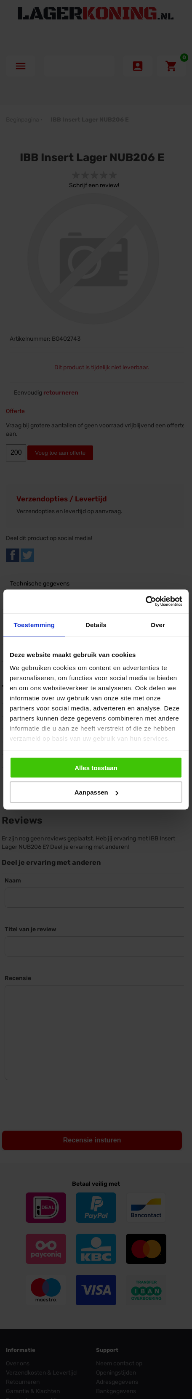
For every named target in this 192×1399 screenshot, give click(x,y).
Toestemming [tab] (34, 624)
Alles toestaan (96, 767)
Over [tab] (157, 624)
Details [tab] (96, 624)
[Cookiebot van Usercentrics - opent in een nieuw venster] (145, 601)
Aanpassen (96, 792)
